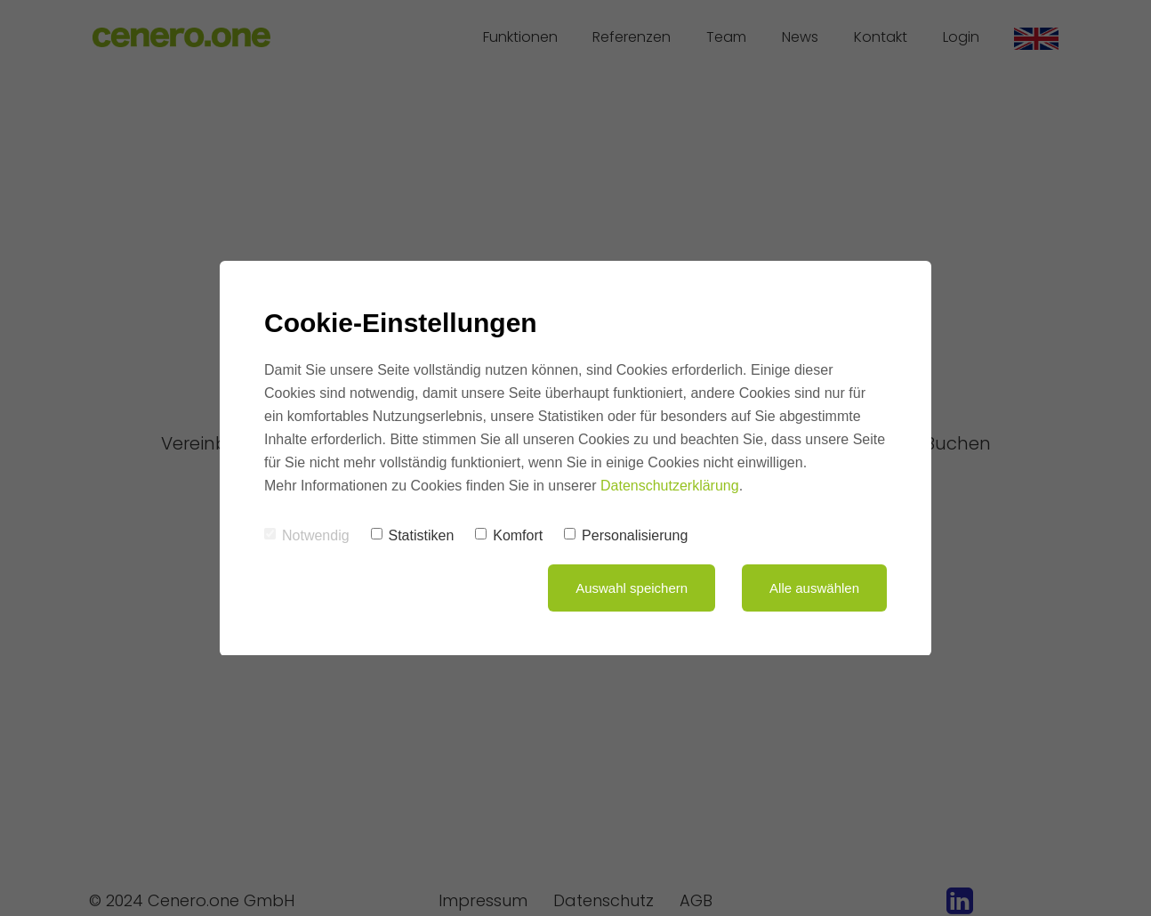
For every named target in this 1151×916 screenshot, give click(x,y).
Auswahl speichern (632, 588)
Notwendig (307, 535)
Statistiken (413, 535)
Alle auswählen (814, 588)
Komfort (509, 535)
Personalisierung (626, 535)
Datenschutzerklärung (669, 485)
